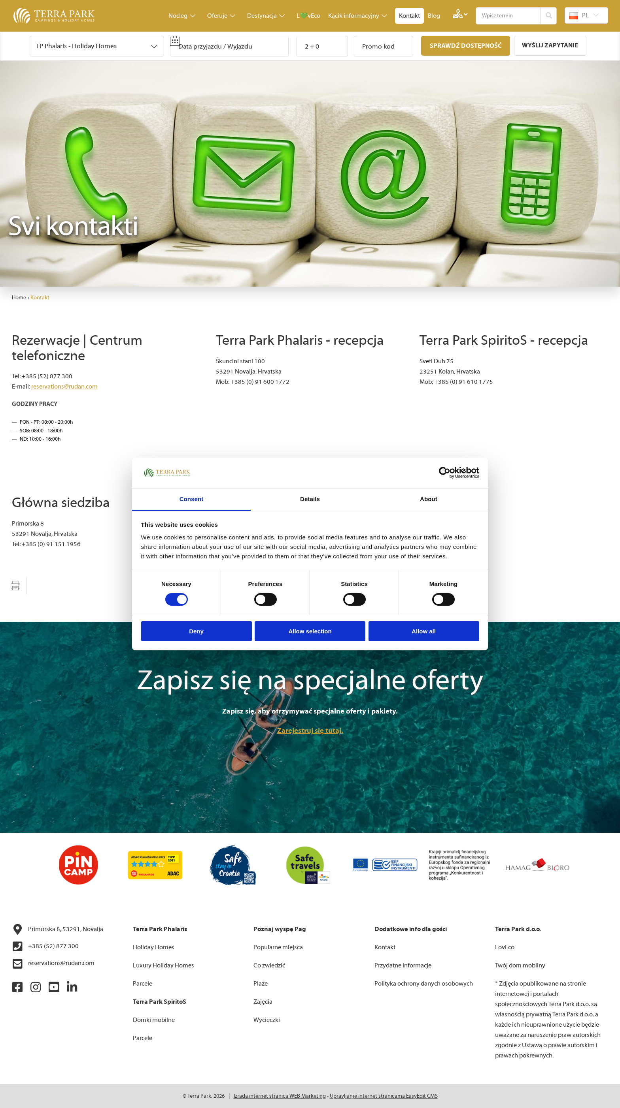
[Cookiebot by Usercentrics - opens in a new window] (444, 473)
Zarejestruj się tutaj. (310, 731)
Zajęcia (262, 1001)
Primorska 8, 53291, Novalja (57, 929)
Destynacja (266, 15)
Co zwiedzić (269, 965)
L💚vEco (308, 15)
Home (19, 298)
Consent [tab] (192, 499)
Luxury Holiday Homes (163, 965)
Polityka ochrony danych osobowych (423, 983)
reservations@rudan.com (64, 386)
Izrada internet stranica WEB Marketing (280, 1096)
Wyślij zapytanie (550, 45)
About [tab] (428, 499)
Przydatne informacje (402, 965)
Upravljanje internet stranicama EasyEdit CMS (384, 1096)
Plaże (260, 983)
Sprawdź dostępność (465, 45)
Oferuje (221, 15)
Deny (196, 631)
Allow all (424, 631)
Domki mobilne (154, 1019)
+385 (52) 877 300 (45, 946)
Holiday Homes (153, 947)
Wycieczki (266, 1019)
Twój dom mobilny (520, 965)
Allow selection (309, 631)
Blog (434, 15)
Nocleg (181, 15)
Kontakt (409, 15)
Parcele (142, 983)
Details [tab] (310, 499)
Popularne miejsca (278, 947)
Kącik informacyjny (357, 15)
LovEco (504, 947)
